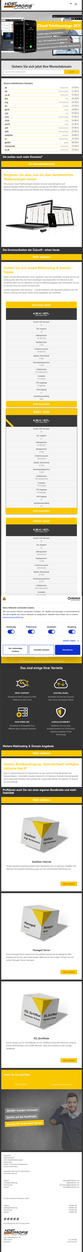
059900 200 (73, 1210)
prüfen (71, 72)
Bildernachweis (9, 1158)
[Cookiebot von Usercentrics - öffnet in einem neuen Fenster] (69, 599)
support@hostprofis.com (71, 1180)
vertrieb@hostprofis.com (62, 1084)
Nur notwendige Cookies (15, 649)
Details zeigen (69, 641)
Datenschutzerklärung (13, 617)
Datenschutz (8, 1162)
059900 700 (73, 1212)
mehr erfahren (69, 884)
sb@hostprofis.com (72, 1183)
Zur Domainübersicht (41, 164)
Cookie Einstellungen (11, 1166)
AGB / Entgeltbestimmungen (13, 1160)
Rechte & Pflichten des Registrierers (16, 1164)
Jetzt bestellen (41, 404)
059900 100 (73, 1205)
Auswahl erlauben (41, 650)
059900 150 (73, 1208)
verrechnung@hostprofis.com (69, 1185)
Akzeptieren (67, 650)
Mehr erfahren (41, 257)
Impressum (7, 1155)
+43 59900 (21, 1084)
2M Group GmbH (23, 1223)
